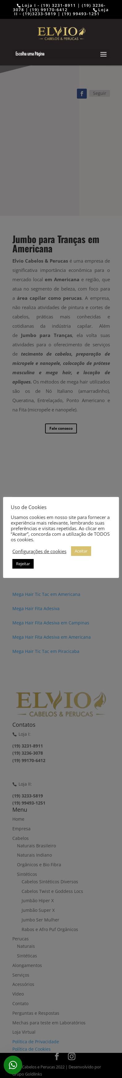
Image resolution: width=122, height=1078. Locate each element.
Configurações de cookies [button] (39, 551)
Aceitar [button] (81, 551)
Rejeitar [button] (23, 563)
